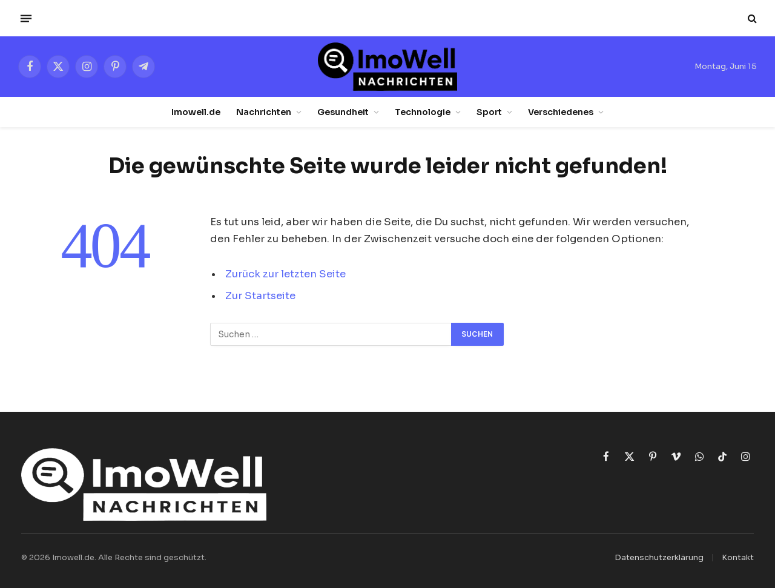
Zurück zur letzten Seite (285, 274)
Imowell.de (195, 112)
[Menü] (26, 18)
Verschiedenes (560, 112)
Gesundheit (343, 112)
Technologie (422, 112)
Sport (489, 112)
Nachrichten (263, 112)
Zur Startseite (260, 295)
